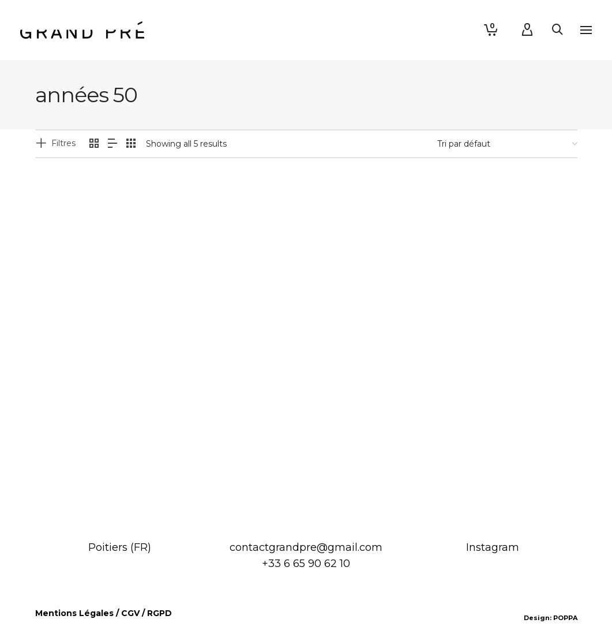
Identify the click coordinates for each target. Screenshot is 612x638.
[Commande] (507, 143)
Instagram (492, 547)
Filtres (63, 143)
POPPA (565, 618)
